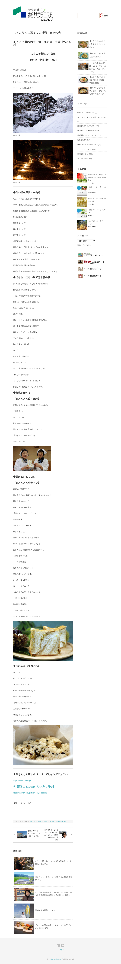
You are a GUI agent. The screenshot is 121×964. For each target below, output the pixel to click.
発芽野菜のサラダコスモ (85, 126)
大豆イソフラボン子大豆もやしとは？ (97, 200)
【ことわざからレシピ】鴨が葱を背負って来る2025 (97, 80)
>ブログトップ (60, 949)
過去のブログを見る (84, 245)
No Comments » (61, 821)
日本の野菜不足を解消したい (87, 145)
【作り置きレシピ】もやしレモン (97, 222)
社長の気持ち (82, 140)
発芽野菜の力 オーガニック (87, 135)
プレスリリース (82, 159)
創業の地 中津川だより (85, 113)
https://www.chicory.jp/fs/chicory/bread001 (30, 793)
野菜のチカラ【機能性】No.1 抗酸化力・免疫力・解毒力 (97, 177)
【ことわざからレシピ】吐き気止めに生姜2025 (97, 44)
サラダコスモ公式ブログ (55, 959)
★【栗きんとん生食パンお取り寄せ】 (34, 786)
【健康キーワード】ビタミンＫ (97, 188)
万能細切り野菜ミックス (45, 910)
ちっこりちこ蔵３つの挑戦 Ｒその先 (37, 32)
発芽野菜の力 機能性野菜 (86, 130)
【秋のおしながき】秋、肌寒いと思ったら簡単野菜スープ (97, 91)
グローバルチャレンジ (85, 149)
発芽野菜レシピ (82, 154)
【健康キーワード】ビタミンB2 (97, 211)
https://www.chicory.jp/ (22, 780)
